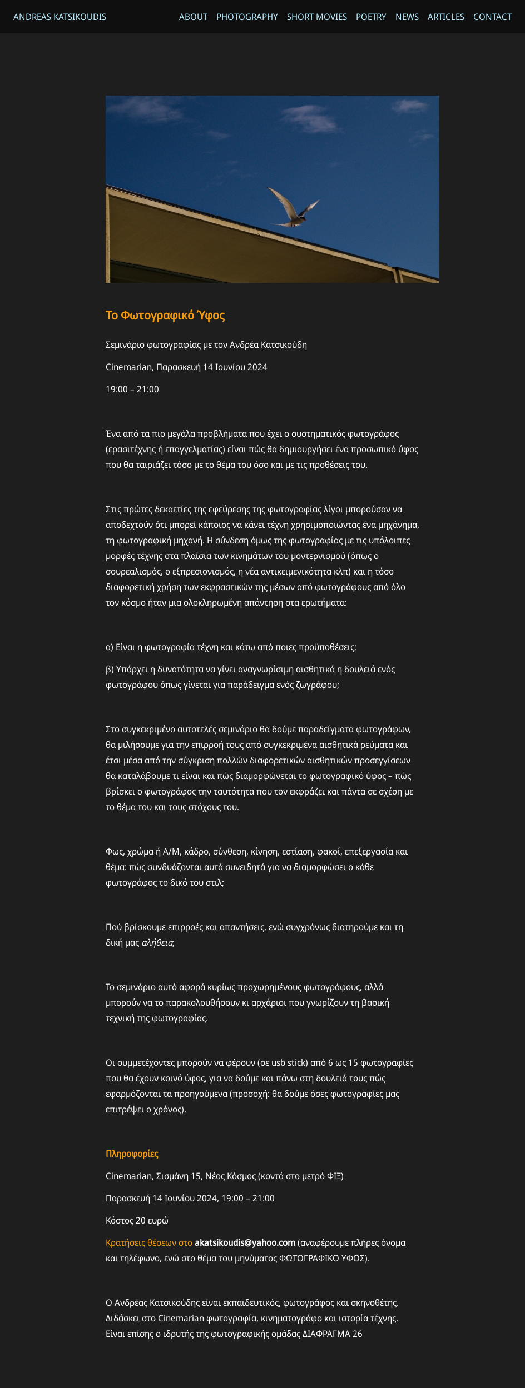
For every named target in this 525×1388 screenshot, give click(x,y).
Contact (492, 17)
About (193, 17)
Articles (446, 17)
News (407, 17)
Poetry (371, 17)
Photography (247, 17)
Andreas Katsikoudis (59, 17)
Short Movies (317, 17)
